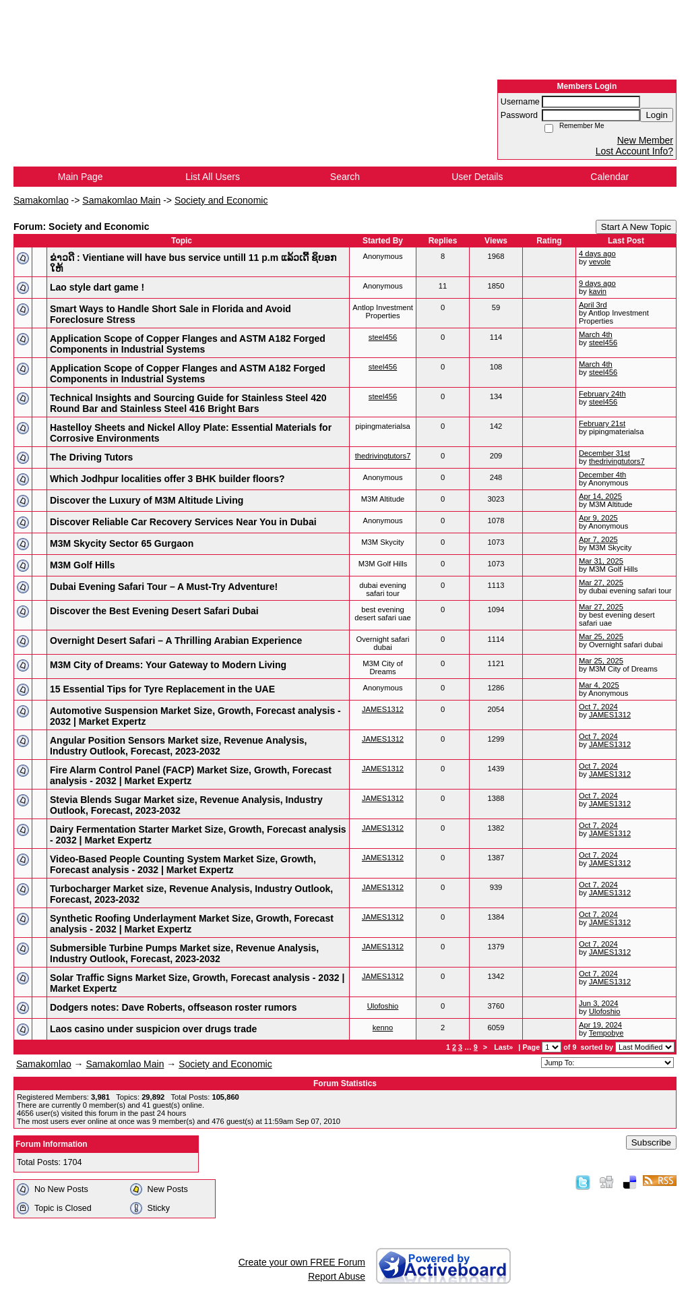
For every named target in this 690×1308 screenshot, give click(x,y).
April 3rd (593, 305)
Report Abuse (336, 1276)
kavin (597, 291)
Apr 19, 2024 (600, 1025)
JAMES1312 (383, 709)
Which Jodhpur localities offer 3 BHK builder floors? (167, 478)
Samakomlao (41, 200)
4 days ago (597, 253)
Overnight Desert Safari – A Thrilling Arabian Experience (176, 640)
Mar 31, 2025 (601, 561)
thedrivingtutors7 (383, 456)
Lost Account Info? (634, 151)
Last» (504, 1047)
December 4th (602, 475)
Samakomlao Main (121, 200)
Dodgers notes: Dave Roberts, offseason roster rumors (173, 1007)
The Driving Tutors (91, 457)
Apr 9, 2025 (598, 518)
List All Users (212, 176)
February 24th (602, 394)
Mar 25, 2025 (601, 636)
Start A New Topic (636, 227)
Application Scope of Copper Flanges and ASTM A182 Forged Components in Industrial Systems (187, 344)
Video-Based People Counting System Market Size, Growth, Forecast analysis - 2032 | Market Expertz (183, 864)
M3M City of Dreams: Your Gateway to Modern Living (168, 664)
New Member (645, 140)
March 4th (596, 334)
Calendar (609, 176)
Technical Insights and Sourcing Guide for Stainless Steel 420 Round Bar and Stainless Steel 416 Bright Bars (188, 403)
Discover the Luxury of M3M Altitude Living (146, 500)
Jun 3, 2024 (598, 1003)
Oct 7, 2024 (598, 707)
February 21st (602, 423)
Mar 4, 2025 (599, 685)
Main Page (80, 176)
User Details (477, 176)
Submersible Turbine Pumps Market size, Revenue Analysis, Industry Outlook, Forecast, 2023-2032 (184, 953)
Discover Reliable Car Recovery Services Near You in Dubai (183, 521)
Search (345, 176)
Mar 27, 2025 (601, 582)
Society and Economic (221, 200)
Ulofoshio (383, 1006)
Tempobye (606, 1033)
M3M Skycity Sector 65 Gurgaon (121, 543)
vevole (599, 262)
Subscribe (651, 1142)
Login (657, 115)
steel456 (383, 337)
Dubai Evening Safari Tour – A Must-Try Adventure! (164, 586)
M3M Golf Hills (82, 565)
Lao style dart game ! (97, 287)
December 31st (604, 453)
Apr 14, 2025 (600, 496)
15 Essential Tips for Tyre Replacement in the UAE (162, 689)
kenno (383, 1027)
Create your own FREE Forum (302, 1262)
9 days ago (597, 283)
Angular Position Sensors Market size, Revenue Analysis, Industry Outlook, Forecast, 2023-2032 (178, 745)
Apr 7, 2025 (598, 539)
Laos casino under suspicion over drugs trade (153, 1028)
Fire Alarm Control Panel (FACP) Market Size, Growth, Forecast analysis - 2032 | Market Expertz (191, 775)
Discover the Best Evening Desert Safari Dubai (154, 610)
